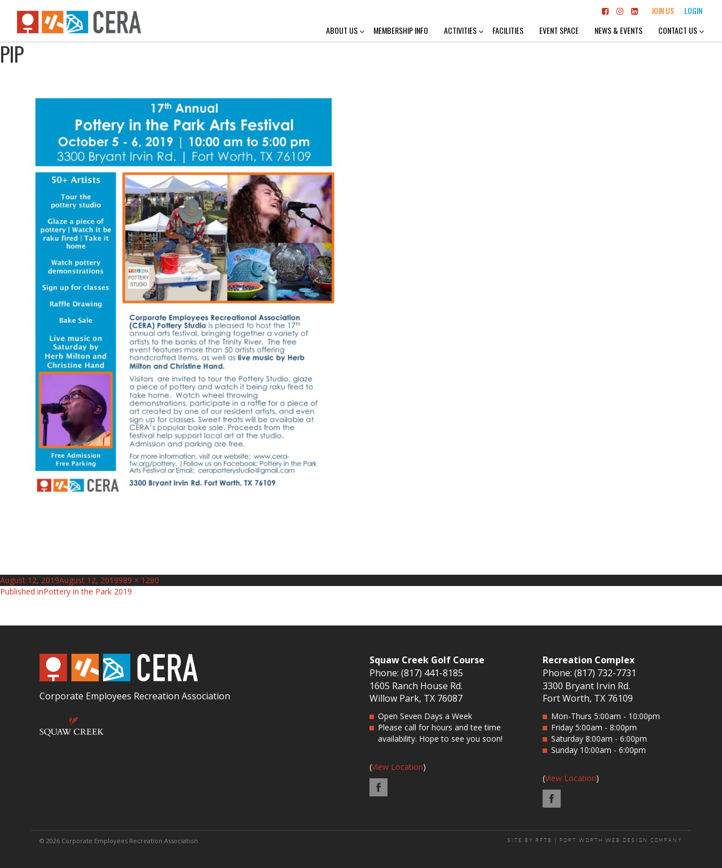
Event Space (559, 30)
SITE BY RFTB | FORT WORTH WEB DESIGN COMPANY (595, 840)
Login (693, 10)
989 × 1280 (138, 580)
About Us (342, 30)
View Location (397, 766)
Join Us (662, 10)
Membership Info (400, 30)
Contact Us (677, 30)
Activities (460, 30)
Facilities (507, 30)
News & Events (618, 30)
